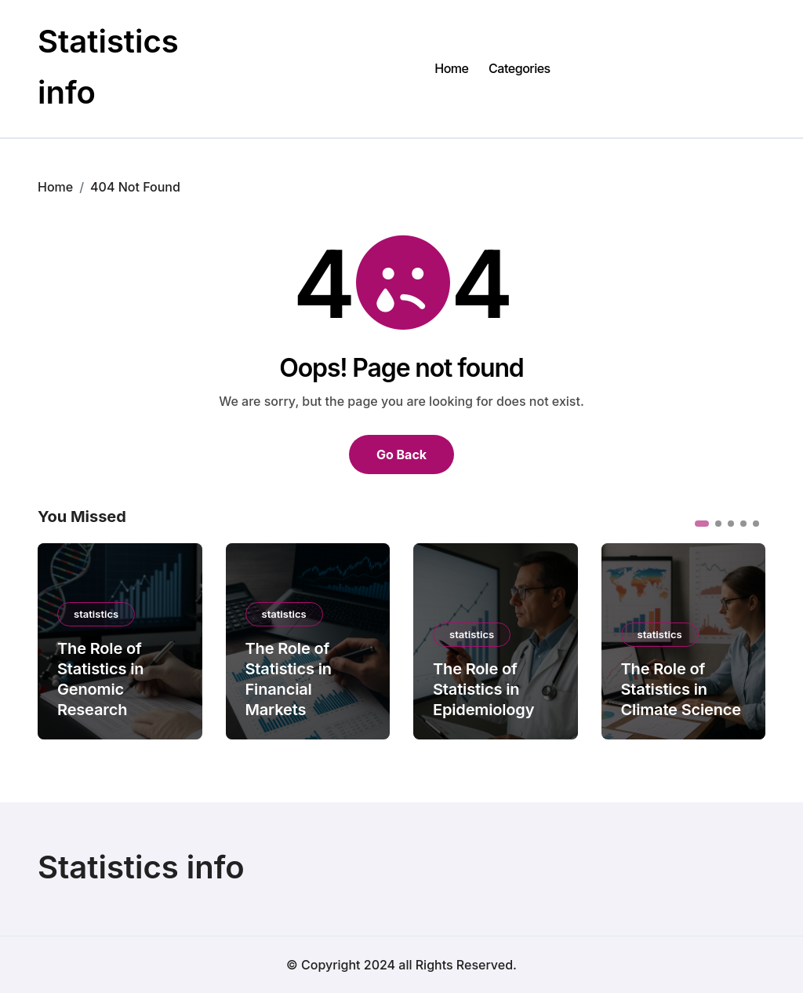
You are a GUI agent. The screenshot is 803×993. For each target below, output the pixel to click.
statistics (96, 614)
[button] (702, 523)
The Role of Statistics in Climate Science (681, 689)
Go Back (401, 454)
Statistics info (141, 867)
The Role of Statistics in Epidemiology (483, 689)
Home (451, 68)
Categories (519, 68)
